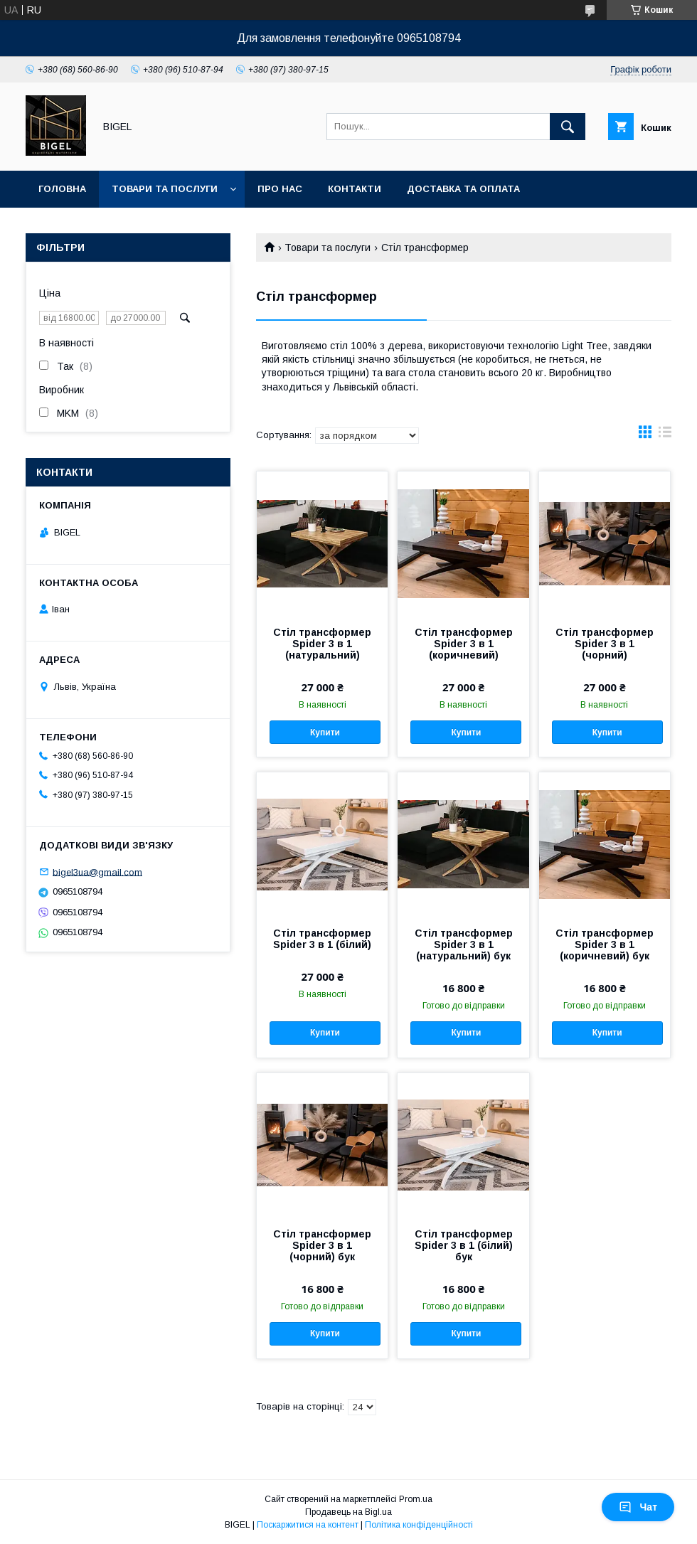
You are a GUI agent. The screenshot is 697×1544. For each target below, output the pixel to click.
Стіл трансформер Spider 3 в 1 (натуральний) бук (464, 944)
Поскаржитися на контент (307, 1525)
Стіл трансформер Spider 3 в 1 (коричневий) (464, 644)
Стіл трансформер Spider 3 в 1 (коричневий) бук (604, 944)
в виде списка (665, 435)
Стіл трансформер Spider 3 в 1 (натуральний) (322, 644)
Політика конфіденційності (419, 1525)
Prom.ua (415, 1499)
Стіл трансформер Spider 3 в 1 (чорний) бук (322, 1245)
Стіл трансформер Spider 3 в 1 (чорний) (604, 644)
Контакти (354, 188)
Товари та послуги (165, 188)
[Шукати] (567, 126)
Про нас (279, 188)
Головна (62, 188)
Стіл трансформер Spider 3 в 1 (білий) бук (464, 1245)
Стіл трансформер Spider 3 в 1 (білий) (322, 938)
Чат (638, 1507)
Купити (325, 733)
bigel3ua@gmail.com (97, 871)
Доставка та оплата (463, 188)
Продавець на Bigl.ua (348, 1512)
